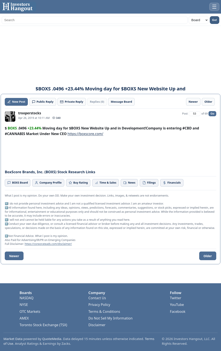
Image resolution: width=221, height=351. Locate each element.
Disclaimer (97, 325)
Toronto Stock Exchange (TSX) (43, 325)
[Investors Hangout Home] (18, 7)
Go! (214, 20)
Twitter (175, 298)
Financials (172, 182)
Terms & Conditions (104, 311)
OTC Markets (29, 311)
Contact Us (97, 298)
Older (208, 256)
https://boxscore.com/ (85, 133)
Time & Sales (105, 182)
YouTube (177, 304)
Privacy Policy (99, 304)
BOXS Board (17, 182)
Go (212, 113)
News (129, 182)
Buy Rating (78, 182)
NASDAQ (26, 298)
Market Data (12, 339)
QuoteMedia (52, 339)
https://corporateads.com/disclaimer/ (48, 244)
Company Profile (48, 182)
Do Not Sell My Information (110, 318)
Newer (14, 256)
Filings (149, 182)
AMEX (24, 318)
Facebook (177, 311)
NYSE (23, 304)
